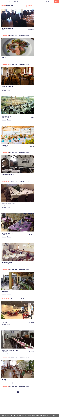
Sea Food (8, 61)
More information (52, 415)
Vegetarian (4, 61)
